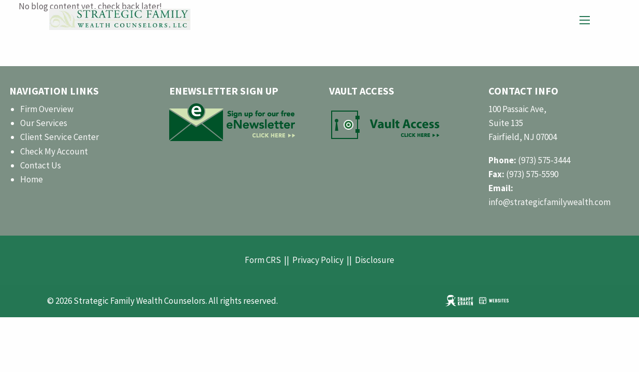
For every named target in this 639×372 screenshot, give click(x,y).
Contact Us (40, 165)
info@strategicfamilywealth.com (549, 202)
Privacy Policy (318, 260)
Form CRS (263, 260)
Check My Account (54, 151)
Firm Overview (46, 109)
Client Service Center (59, 137)
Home (31, 179)
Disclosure (374, 260)
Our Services (43, 123)
